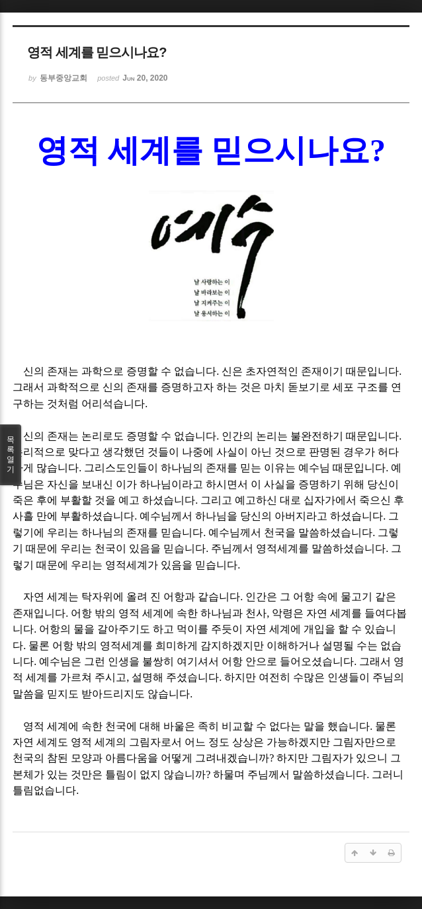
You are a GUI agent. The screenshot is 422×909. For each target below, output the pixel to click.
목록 (11, 455)
